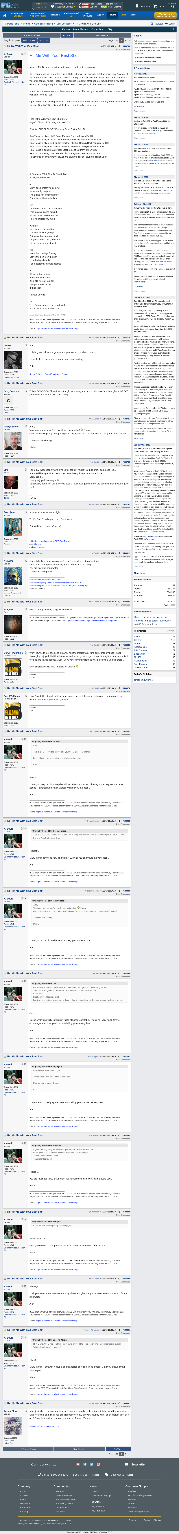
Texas (6, 498)
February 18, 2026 (142, 204)
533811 (127, 553)
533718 (127, 338)
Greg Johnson (91, 821)
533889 (127, 891)
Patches (132, 1491)
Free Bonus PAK (149, 549)
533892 (127, 1135)
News (95, 1491)
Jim (96, 973)
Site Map (157, 1520)
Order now (138, 286)
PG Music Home (11, 24)
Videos (131, 1503)
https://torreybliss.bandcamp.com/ (44, 1426)
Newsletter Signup (101, 1495)
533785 (127, 419)
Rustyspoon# (92, 891)
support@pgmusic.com (61, 1523)
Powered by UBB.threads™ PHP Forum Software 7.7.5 (89, 1532)
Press (23, 1499)
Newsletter (138, 1464)
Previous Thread (32, 35)
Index (67, 35)
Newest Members (142, 611)
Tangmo (94, 1212)
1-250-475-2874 (111, 4)
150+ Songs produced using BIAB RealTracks (50, 541)
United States (9, 1443)
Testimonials (62, 1507)
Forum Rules (98, 29)
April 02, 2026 (140, 74)
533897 (127, 1403)
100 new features (145, 380)
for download (156, 161)
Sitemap (24, 1511)
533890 (127, 973)
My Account (98, 1506)
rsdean (94, 731)
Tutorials (132, 1507)
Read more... (139, 111)
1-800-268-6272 (95, 4)
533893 (127, 1212)
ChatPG (138, 35)
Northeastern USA (11, 377)
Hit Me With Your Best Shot (23, 46)
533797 (127, 504)
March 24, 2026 (141, 117)
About (23, 1491)
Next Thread (102, 35)
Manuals (132, 1499)
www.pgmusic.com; (25, 1523)
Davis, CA (8, 413)
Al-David (94, 338)
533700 (127, 46)
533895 (127, 1330)
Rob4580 (94, 1135)
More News (139, 573)
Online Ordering (114, 7)
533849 (127, 645)
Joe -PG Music (91, 1330)
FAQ (109, 29)
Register (156, 23)
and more (159, 264)
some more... (39, 547)
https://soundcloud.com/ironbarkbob (45, 579)
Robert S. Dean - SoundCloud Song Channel (49, 374)
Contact (24, 1495)
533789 (127, 462)
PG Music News (142, 68)
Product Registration (138, 1511)
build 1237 (166, 190)
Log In (170, 23)
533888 (127, 821)
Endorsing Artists (64, 1503)
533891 (127, 1057)
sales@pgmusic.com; (43, 1523)
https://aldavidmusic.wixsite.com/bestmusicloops (57, 328)
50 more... (37, 544)
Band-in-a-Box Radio (66, 1499)
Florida (7, 544)
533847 (127, 602)
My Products (98, 1510)
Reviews (60, 1511)
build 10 (154, 131)
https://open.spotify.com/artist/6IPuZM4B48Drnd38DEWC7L (56, 582)
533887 (127, 731)
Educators (25, 1507)
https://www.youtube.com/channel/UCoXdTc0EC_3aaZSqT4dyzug (59, 585)
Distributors (26, 1503)
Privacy (147, 1520)
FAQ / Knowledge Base (140, 1495)
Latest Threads (80, 29)
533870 (127, 688)
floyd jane (93, 1057)
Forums (26, 24)
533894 (127, 1279)
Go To (43, 40)
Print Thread (29, 40)
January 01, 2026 (142, 445)
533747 (127, 383)
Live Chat (93, 7)
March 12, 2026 (141, 144)
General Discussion (43, 24)
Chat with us (117, 1474)
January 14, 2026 (142, 297)
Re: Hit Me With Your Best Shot (25, 337)
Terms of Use (134, 1520)
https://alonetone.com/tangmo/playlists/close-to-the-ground (91, 620)
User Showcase (64, 24)
